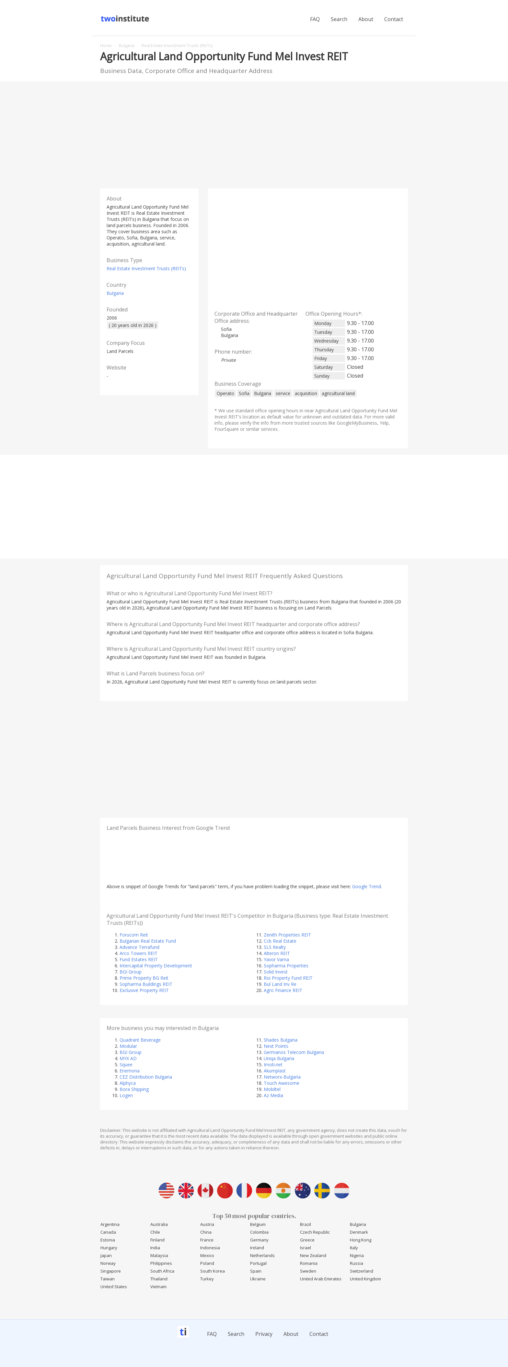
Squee (126, 1064)
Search (339, 19)
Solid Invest (276, 972)
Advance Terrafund (139, 947)
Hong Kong (360, 1240)
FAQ (315, 19)
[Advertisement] (254, 133)
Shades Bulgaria (280, 1040)
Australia (159, 1224)
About (365, 19)
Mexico (207, 1255)
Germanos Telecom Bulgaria (294, 1052)
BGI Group (131, 972)
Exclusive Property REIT (144, 990)
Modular (128, 1046)
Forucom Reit (134, 935)
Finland (157, 1240)
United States (113, 1286)
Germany (259, 1240)
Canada (108, 1232)
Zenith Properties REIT (287, 935)
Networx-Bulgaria (282, 1077)
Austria (207, 1224)
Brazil (305, 1224)
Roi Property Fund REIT (288, 978)
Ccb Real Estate (280, 941)
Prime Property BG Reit (144, 978)
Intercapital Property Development (156, 965)
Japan (106, 1255)
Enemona (130, 1071)
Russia (356, 1263)
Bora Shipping (134, 1089)
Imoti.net (273, 1064)
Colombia (259, 1232)
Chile (155, 1232)
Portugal (258, 1263)
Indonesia (210, 1248)
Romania (309, 1263)
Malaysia (159, 1255)
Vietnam (158, 1286)
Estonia (107, 1240)
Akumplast (275, 1071)
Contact (393, 19)
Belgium (258, 1224)
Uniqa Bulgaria (279, 1058)
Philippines (161, 1263)
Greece (307, 1240)
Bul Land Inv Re (280, 984)
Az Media (273, 1095)
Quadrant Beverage (140, 1040)
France (207, 1240)
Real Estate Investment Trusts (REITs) (146, 268)
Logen (126, 1095)
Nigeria (357, 1255)
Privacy (263, 1333)
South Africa (162, 1271)
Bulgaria (115, 293)
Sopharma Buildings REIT (146, 984)
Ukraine (258, 1279)
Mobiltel (272, 1089)
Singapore (110, 1271)
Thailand (158, 1279)
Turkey (207, 1279)
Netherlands (262, 1255)
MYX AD (128, 1058)
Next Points (276, 1046)
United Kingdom (365, 1279)
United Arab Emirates (320, 1279)
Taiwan (107, 1279)
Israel (305, 1248)
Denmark (359, 1232)
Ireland (257, 1248)
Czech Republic (315, 1232)
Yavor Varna (276, 959)
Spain (255, 1271)
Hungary (108, 1248)
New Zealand (313, 1255)
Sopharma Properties (286, 965)
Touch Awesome (281, 1083)
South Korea (212, 1271)
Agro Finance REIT (283, 990)
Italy (354, 1248)
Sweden (308, 1271)
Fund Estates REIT (139, 959)
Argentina (110, 1224)
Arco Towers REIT (138, 953)
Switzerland (361, 1271)
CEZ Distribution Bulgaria (146, 1077)
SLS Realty (275, 947)
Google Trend (366, 886)
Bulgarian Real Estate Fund (148, 941)
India (155, 1248)
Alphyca (128, 1083)
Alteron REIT (277, 953)
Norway (108, 1263)
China (206, 1232)
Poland (207, 1263)
